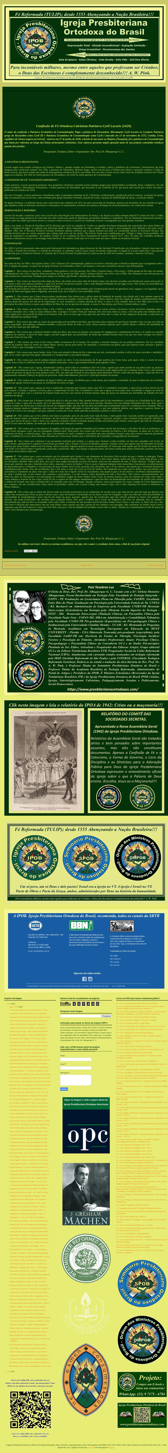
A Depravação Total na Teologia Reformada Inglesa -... (29, 1224)
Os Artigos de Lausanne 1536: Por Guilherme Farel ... (29, 1042)
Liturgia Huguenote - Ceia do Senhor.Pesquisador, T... (29, 1167)
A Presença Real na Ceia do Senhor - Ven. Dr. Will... (28, 1181)
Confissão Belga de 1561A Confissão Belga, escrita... (29, 1056)
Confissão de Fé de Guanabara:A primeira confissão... (29, 1046)
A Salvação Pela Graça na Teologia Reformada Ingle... (29, 1231)
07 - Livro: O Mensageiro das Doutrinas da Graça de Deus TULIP (140, 1026)
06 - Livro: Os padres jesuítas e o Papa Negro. (133, 1023)
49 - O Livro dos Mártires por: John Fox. (131, 1216)
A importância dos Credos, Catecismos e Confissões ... (29, 1189)
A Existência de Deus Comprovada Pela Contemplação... (30, 1274)
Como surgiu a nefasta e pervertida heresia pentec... (28, 1348)
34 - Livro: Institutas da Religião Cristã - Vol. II (133, 1148)
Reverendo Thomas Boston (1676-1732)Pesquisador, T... (30, 1153)
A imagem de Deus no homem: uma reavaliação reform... (30, 1017)
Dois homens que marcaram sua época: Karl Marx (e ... (29, 1021)
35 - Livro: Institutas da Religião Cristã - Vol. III (134, 1151)
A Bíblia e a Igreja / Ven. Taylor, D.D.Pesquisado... (28, 1307)
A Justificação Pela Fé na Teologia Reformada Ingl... (28, 1228)
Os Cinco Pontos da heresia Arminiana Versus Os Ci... (29, 1096)
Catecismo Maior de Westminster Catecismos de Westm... (30, 1085)
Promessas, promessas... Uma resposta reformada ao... (29, 1031)
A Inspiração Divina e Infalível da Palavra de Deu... (28, 1310)
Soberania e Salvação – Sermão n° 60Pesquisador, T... (29, 1324)
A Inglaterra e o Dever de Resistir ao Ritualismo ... (27, 1217)
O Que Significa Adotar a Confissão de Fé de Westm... (29, 1156)
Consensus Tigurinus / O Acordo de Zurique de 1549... (29, 1071)
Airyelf (90, 1447)
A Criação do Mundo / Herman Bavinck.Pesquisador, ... (29, 1253)
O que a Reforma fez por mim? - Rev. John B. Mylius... (29, 1192)
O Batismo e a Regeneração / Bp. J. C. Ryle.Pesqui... (28, 1267)
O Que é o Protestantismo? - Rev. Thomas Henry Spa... (29, 1242)
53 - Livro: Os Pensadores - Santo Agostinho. (133, 1233)
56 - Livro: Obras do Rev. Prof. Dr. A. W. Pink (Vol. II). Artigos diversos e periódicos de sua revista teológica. (139, 1246)
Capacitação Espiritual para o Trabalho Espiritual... (28, 1271)
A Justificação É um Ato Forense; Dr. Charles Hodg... (29, 1292)
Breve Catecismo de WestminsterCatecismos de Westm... (30, 1081)
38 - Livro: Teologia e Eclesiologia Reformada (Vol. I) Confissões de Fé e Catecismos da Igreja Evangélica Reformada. (141, 1161)
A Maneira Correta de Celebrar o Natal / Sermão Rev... (29, 1285)
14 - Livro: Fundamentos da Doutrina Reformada (134, 1052)
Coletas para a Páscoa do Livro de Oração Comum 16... (29, 1174)
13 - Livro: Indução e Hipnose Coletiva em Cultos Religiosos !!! (140, 1049)
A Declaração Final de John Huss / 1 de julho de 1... (28, 1264)
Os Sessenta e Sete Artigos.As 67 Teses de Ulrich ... (28, 1038)
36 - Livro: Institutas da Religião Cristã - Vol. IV (134, 1154)
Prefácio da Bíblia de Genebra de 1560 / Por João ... (28, 1281)
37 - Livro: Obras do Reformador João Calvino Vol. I (135, 1157)
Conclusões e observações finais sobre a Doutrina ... (28, 1013)
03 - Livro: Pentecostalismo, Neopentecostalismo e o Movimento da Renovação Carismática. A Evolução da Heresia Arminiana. (141, 1013)
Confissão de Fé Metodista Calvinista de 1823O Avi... (29, 1110)
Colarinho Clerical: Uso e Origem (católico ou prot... (28, 1332)
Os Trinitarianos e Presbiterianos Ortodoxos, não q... (28, 1345)
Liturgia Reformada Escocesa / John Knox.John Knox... (29, 1171)
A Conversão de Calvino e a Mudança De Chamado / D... (30, 1289)
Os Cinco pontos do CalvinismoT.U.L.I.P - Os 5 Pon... (29, 1092)
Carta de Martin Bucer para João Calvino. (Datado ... (28, 1128)
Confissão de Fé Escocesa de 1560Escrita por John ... (28, 1053)
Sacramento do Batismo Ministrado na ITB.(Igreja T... (29, 1355)
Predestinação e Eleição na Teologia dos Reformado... (29, 1235)
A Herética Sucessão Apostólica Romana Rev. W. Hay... (29, 1257)
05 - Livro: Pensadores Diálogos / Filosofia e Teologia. (136, 1020)
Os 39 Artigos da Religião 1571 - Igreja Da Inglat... (28, 1099)
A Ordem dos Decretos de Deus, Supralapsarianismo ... (29, 1359)
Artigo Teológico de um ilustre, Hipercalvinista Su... (28, 1335)
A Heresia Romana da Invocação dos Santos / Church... (29, 1303)
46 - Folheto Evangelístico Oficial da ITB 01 (132, 1205)
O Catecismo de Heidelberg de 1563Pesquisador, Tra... (29, 1185)
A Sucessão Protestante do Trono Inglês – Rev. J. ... (28, 1246)
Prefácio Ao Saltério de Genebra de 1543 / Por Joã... (28, 1299)
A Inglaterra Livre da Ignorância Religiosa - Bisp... (28, 1196)
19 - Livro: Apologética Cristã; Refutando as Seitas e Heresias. (139, 1072)
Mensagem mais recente (15, 565)
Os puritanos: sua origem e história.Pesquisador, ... (28, 1314)
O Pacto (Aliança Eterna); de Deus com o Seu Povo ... (29, 1352)
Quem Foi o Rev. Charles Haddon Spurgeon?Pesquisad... (30, 1317)
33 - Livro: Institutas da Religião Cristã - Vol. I (133, 1145)
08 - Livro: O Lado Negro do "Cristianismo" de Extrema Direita (139, 1029)
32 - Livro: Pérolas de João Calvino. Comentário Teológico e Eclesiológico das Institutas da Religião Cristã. (138, 1140)
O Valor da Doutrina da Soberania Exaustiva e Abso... (29, 1010)
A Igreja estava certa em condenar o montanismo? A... (29, 1028)
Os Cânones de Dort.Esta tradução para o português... (29, 1063)
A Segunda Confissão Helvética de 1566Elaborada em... (29, 1060)
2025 (9, 1371)
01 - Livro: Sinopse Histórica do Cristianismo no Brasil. (136, 1003)
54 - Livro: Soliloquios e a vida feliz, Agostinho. (134, 1236)
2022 (9, 1004)
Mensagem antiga (155, 565)
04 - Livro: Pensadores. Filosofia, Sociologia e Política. (136, 1017)
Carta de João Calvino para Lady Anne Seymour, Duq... (29, 1124)
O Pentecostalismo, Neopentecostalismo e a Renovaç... (29, 1328)
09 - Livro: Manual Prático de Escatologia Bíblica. (134, 1033)
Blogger (111, 1447)
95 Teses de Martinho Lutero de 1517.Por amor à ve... (29, 1113)
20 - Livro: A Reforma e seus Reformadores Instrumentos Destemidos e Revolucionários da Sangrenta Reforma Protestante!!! (142, 1077)
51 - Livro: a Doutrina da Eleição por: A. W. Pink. (134, 1225)
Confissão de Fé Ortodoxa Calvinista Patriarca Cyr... (28, 1089)
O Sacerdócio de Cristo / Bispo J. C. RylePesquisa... (28, 1249)
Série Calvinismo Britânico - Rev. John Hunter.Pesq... (28, 1221)
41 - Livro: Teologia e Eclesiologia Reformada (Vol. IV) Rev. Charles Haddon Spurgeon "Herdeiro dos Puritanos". (141, 1177)
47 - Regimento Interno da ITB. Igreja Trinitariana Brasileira (138, 1208)
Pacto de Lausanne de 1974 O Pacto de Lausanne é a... (29, 1106)
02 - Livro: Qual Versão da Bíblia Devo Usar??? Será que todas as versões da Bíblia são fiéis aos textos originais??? (140, 1007)
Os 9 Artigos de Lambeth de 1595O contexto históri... (29, 1103)
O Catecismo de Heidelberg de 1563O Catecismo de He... (30, 1078)
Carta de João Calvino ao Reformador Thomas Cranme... (30, 1121)
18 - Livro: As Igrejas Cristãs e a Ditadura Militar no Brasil (138, 1069)
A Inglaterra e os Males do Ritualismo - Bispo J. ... (27, 1214)
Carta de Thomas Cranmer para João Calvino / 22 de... (29, 1131)
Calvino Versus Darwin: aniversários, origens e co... (28, 1024)
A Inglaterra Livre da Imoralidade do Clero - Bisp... (28, 1203)
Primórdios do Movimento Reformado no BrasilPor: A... (30, 1362)
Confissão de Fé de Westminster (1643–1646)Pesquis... (29, 1067)
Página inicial (87, 565)
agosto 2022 (14, 1007)
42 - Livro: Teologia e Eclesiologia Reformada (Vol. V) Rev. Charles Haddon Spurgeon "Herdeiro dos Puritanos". (141, 1182)
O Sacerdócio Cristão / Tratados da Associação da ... (28, 1260)
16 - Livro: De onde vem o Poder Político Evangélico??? (137, 1061)
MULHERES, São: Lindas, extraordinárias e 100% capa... (30, 1366)
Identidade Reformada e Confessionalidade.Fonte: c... (29, 1035)
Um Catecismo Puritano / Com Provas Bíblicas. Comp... (30, 1321)
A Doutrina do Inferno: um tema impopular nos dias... (29, 1135)
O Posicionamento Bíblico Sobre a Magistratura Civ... (29, 1296)
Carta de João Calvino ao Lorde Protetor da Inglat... (28, 1117)
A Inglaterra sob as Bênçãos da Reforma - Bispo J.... (28, 1206)
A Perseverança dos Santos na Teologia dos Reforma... (29, 1239)
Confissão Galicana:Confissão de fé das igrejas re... (28, 1049)
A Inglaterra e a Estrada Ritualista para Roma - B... (28, 1210)
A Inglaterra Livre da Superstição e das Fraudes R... (28, 1199)
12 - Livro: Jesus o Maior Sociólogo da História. (134, 1046)
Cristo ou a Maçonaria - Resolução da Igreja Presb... (28, 1278)
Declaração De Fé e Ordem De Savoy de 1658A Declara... (30, 1074)
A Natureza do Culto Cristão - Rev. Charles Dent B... (28, 1178)
